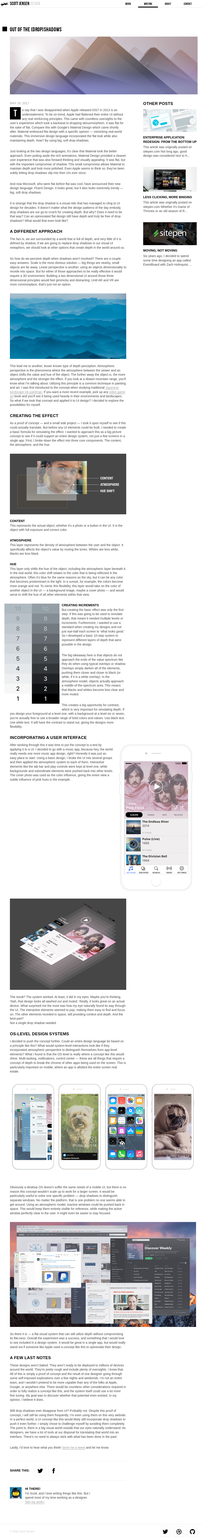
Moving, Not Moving (160, 250)
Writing (148, 4)
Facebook (53, 1471)
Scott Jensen (25, 3)
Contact (188, 4)
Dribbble (179, 1531)
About (168, 4)
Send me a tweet (73, 1447)
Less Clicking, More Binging (167, 197)
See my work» (35, 1502)
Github (192, 1531)
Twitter (40, 1471)
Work (128, 4)
